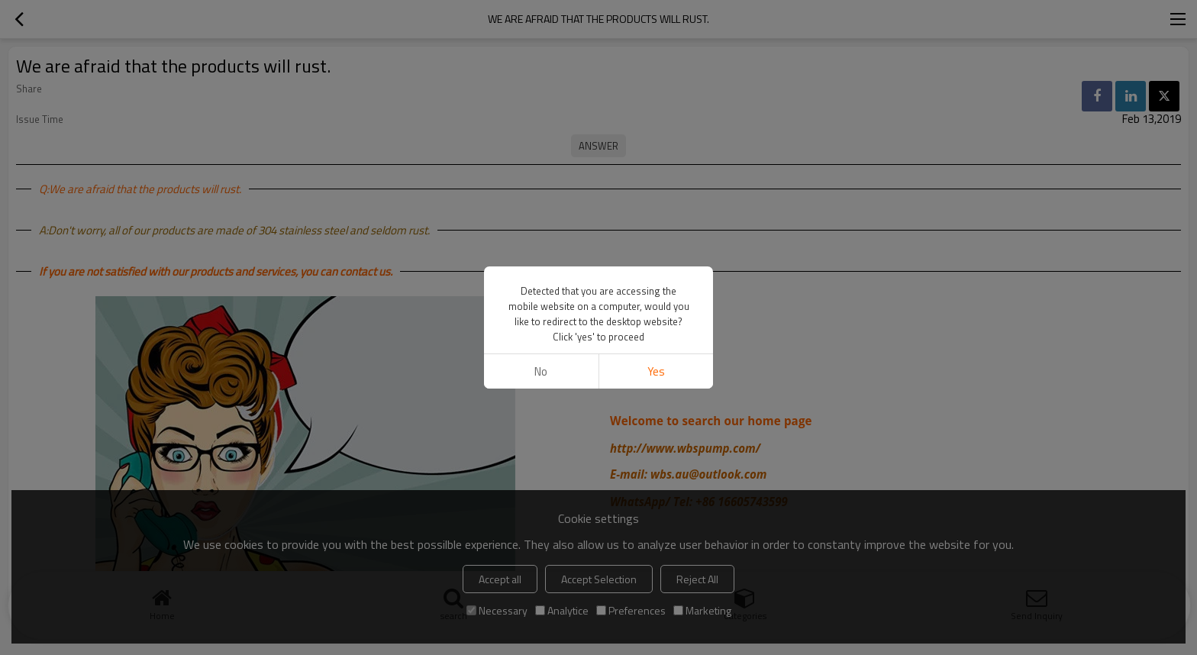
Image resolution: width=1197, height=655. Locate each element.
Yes (656, 371)
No (540, 371)
